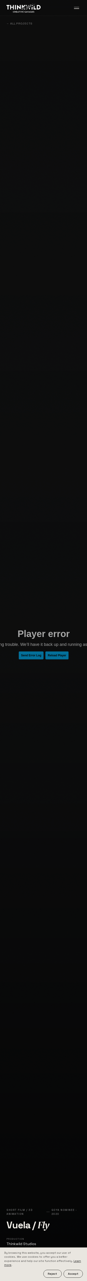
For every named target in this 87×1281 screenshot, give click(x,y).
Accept (73, 1274)
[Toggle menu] (77, 8)
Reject (52, 1274)
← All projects (19, 23)
